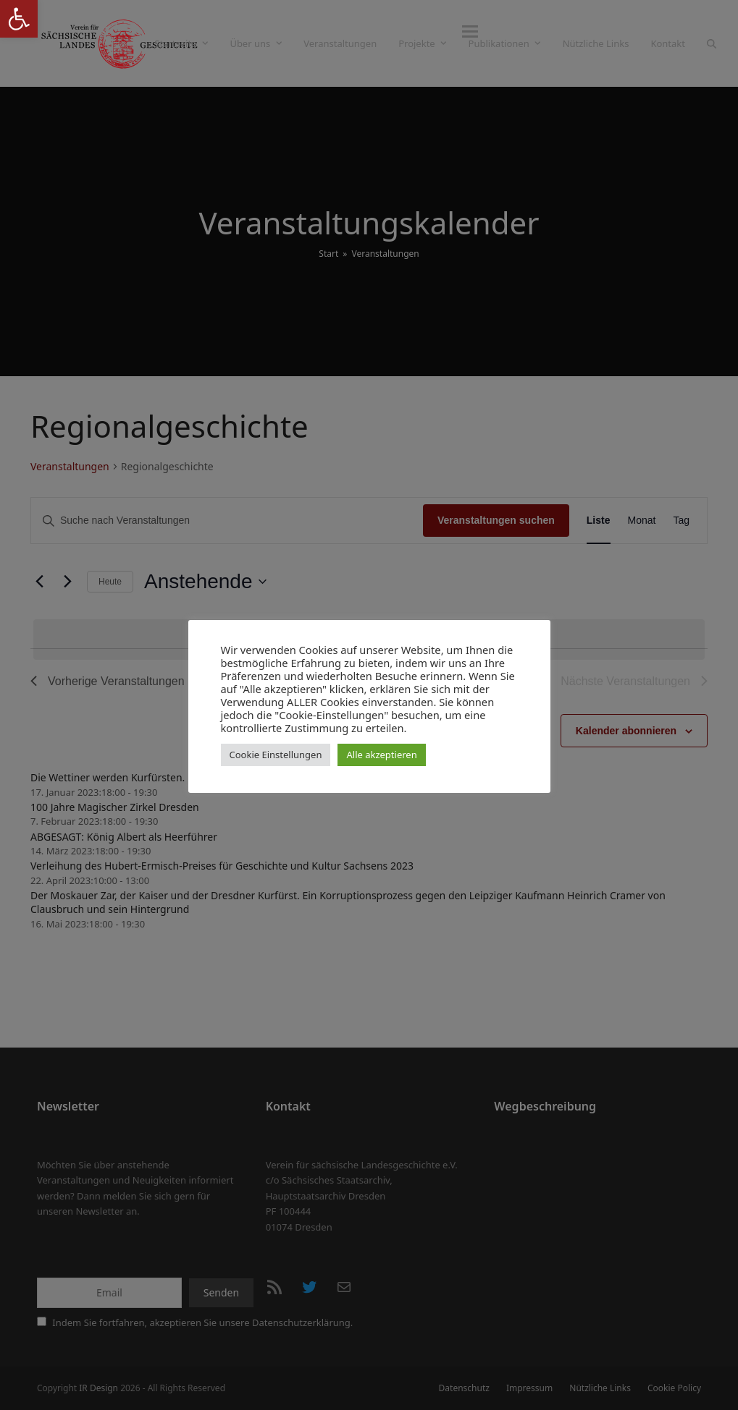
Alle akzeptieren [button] (381, 754)
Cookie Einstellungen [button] (276, 754)
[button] (711, 43)
